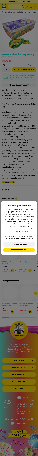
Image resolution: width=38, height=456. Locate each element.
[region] (19, 228)
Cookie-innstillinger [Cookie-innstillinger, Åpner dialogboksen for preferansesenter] (19, 244)
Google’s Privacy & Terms (25, 238)
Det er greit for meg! (19, 250)
